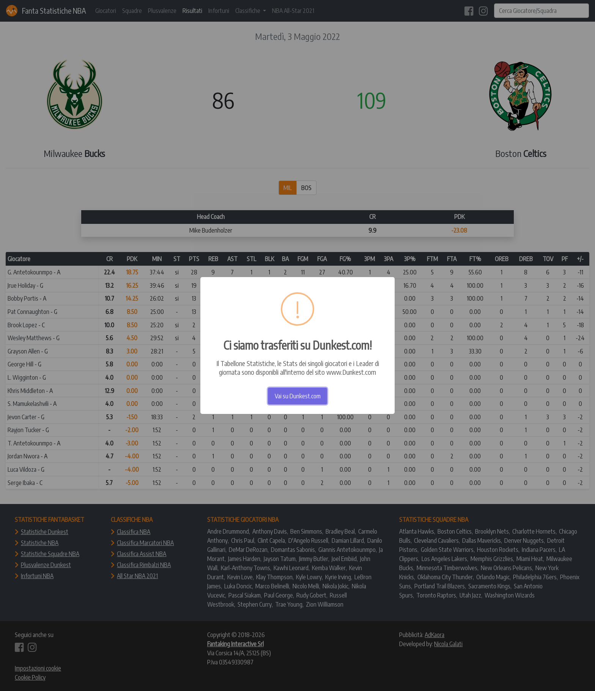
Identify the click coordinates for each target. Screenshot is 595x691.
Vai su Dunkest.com (298, 396)
